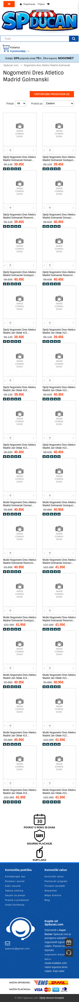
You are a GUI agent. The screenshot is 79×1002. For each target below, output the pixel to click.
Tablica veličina (14, 890)
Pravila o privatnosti (17, 900)
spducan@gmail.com (17, 945)
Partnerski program (56, 881)
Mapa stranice (53, 895)
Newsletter (51, 890)
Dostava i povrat (14, 881)
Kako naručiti (13, 886)
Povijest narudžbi (55, 886)
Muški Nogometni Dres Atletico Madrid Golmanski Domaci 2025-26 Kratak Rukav (19, 505)
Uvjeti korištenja (14, 904)
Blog (47, 900)
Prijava (41, 4)
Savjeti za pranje (15, 895)
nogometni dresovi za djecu (57, 956)
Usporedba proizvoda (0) (51, 94)
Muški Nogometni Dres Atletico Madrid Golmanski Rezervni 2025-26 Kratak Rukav (19, 562)
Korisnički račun (54, 876)
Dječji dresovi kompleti (52, 997)
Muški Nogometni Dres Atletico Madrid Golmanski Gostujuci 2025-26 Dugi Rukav (19, 620)
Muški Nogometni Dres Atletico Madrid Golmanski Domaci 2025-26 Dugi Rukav (59, 562)
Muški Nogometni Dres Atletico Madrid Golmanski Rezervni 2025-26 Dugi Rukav (59, 620)
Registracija (29, 4)
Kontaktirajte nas (15, 876)
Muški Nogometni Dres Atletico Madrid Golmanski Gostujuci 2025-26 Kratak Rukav (59, 505)
